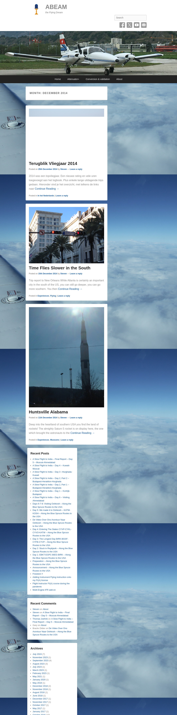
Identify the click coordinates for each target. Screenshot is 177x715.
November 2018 (40, 689)
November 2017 (40, 702)
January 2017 (39, 711)
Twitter (129, 25)
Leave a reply (76, 169)
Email (144, 25)
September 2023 (40, 660)
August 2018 (39, 692)
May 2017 (37, 708)
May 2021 (37, 676)
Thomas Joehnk (40, 619)
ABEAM (56, 7)
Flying (53, 296)
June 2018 (38, 695)
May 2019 (37, 683)
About (119, 79)
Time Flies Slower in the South (60, 267)
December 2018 (40, 686)
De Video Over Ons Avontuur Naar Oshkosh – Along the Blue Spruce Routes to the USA (52, 523)
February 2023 (40, 673)
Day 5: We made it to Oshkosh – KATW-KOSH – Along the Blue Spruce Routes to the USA (52, 513)
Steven (63, 169)
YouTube (136, 25)
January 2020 (39, 679)
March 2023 (38, 670)
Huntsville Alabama (48, 411)
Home (58, 79)
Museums (54, 440)
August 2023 (39, 664)
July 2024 (37, 654)
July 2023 (37, 667)
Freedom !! (38, 574)
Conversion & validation (98, 79)
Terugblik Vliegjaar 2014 (53, 163)
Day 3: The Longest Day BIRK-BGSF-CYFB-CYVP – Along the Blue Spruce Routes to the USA (50, 542)
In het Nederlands (46, 196)
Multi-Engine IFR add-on (44, 590)
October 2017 (39, 705)
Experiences (43, 296)
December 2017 (40, 699)
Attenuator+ (73, 79)
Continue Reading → (47, 188)
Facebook (122, 25)
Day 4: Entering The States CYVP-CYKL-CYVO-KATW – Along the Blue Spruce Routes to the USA (52, 532)
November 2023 (40, 657)
